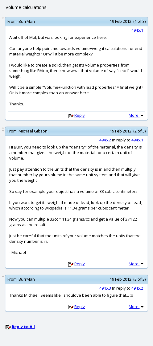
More (137, 115)
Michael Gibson (33, 131)
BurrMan (27, 21)
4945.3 (105, 288)
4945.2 (105, 140)
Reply (79, 115)
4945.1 (137, 30)
